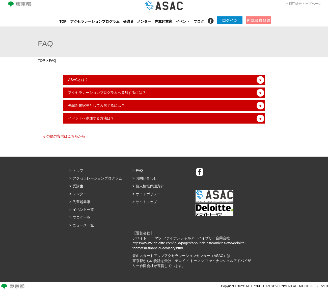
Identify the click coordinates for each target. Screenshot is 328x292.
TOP (63, 21)
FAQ (139, 170)
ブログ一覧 (81, 217)
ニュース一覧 (83, 225)
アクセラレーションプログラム (95, 21)
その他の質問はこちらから (64, 136)
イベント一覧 (83, 210)
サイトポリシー (148, 194)
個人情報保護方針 (150, 186)
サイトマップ (146, 202)
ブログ (199, 21)
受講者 (128, 21)
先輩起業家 (163, 21)
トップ (78, 170)
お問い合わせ (146, 178)
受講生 (78, 186)
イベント (183, 21)
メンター (144, 21)
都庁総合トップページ (305, 4)
